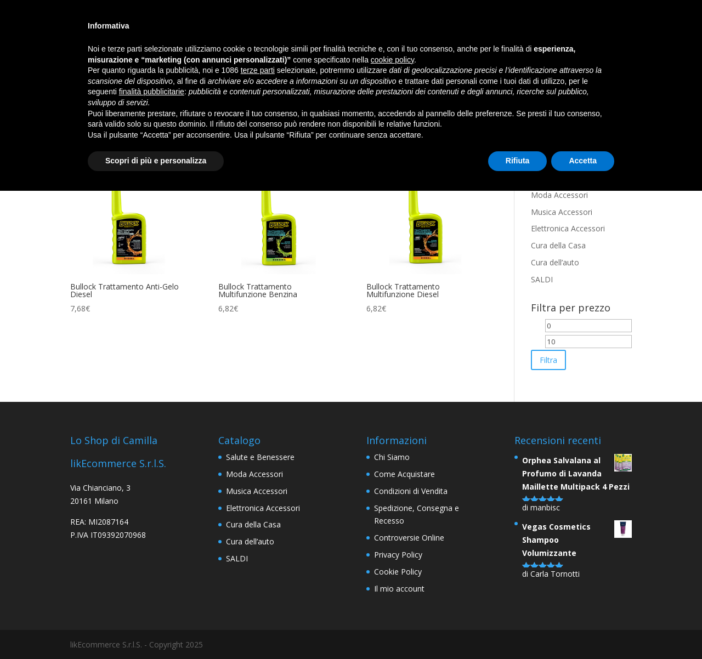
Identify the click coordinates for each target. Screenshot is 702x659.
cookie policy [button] (392, 59)
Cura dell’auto (555, 262)
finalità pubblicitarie (151, 91)
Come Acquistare (404, 474)
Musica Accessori (561, 212)
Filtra (548, 360)
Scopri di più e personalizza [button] (155, 160)
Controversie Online (409, 537)
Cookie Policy (398, 571)
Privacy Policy (398, 554)
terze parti (258, 70)
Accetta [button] (583, 160)
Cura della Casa (558, 245)
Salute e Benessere (260, 457)
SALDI (542, 279)
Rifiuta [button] (518, 160)
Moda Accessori (559, 195)
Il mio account (399, 588)
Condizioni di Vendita (411, 491)
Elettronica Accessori (568, 228)
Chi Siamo (392, 457)
